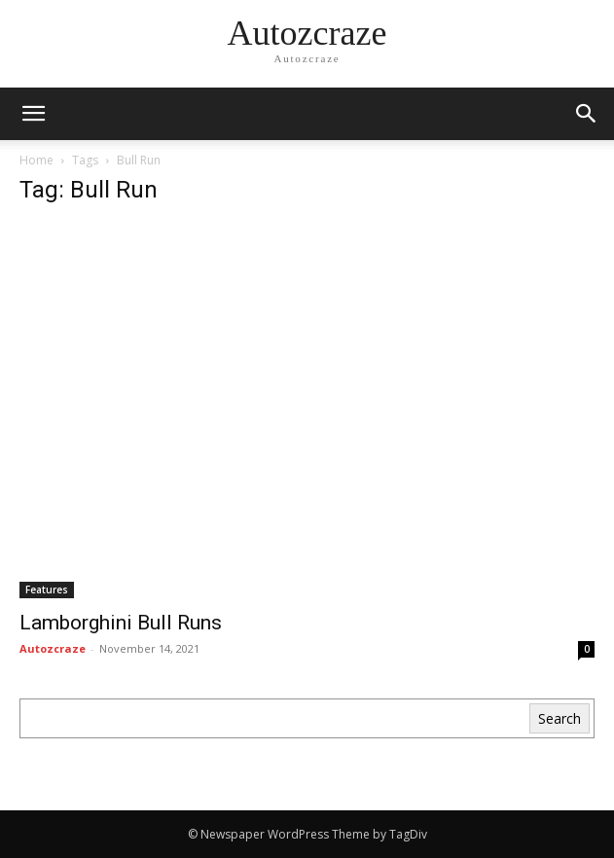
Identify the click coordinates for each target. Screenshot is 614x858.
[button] (587, 114)
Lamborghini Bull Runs (120, 622)
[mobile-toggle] (33, 114)
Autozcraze (52, 648)
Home (36, 160)
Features (46, 589)
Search (559, 718)
